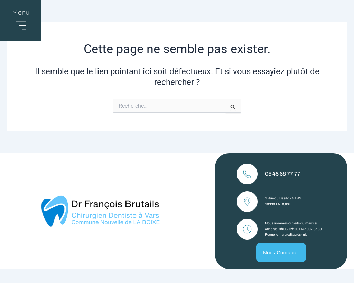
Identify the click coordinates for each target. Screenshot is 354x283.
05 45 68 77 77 (282, 174)
